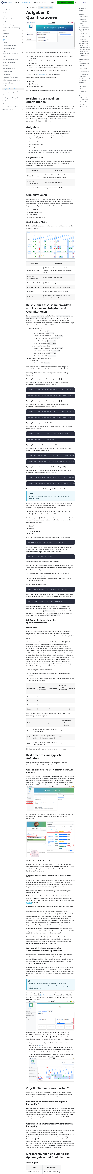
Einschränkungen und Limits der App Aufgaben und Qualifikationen (84, 81)
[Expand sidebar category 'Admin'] (22, 42)
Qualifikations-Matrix (46, 995)
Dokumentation (26, 2)
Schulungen (83, 86)
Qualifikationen (82, 19)
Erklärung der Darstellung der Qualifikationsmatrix (85, 35)
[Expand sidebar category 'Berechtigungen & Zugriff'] (22, 98)
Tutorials (16, 2)
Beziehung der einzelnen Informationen (82, 10)
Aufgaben (81, 14)
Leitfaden (42, 74)
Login (52, 2)
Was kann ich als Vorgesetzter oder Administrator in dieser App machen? (85, 54)
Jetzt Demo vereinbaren (65, 2)
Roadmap (45, 2)
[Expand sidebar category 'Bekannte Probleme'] (22, 109)
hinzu (40, 1045)
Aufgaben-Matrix (84, 16)
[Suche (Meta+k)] (85, 2)
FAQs (80, 95)
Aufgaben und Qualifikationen (84, 92)
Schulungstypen (84, 89)
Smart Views (62, 984)
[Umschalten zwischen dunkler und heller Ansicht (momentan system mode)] (76, 2)
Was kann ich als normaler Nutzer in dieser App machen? (85, 47)
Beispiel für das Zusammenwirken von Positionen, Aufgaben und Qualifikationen (84, 28)
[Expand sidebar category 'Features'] (22, 30)
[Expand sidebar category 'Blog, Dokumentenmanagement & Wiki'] (22, 52)
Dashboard (83, 39)
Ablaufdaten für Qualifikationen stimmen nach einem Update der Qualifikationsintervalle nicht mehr (85, 102)
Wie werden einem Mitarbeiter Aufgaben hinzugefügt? (84, 66)
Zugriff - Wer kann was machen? (84, 60)
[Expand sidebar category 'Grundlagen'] (22, 33)
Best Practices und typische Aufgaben (83, 42)
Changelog (36, 2)
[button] (12, 39)
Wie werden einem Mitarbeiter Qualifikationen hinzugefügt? (84, 73)
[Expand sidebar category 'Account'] (22, 36)
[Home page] (27, 7)
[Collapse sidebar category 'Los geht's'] (22, 7)
